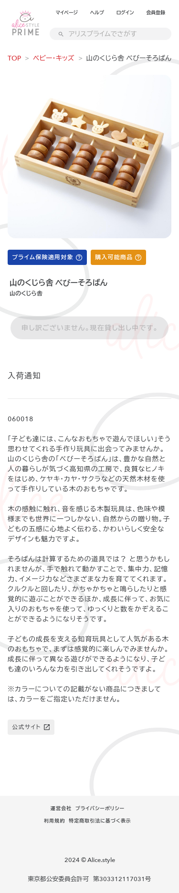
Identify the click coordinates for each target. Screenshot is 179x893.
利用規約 (54, 821)
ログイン (125, 13)
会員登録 (155, 13)
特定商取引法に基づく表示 (100, 821)
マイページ (67, 13)
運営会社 (61, 808)
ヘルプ (97, 13)
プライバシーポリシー (100, 808)
